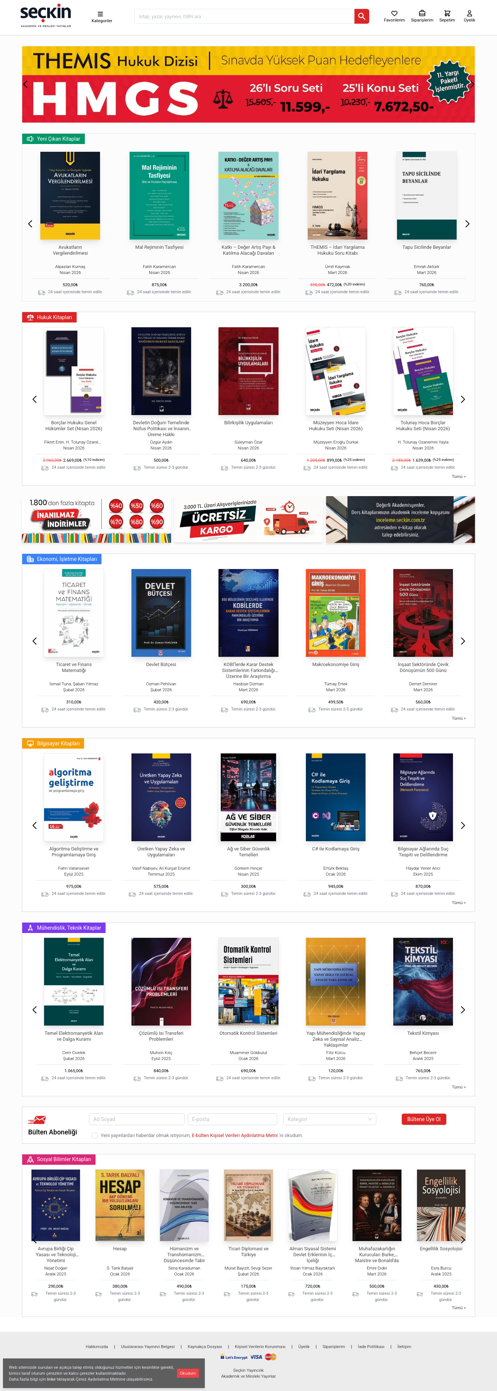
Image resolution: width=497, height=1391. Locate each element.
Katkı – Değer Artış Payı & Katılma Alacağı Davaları (248, 250)
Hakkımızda (97, 1346)
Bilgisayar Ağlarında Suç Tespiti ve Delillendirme (423, 851)
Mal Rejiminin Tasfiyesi (159, 247)
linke (51, 1379)
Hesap (120, 1248)
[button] (25, 84)
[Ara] (361, 16)
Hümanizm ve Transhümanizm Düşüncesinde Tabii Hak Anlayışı (184, 1257)
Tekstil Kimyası (423, 1033)
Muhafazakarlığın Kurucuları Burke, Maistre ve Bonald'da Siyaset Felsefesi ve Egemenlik (377, 1260)
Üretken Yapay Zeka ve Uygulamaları (161, 851)
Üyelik (304, 1346)
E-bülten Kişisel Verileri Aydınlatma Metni (235, 1135)
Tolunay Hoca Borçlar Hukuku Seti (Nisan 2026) (423, 425)
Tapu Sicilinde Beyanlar (426, 247)
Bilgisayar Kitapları (53, 743)
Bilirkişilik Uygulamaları (248, 422)
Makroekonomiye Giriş (335, 664)
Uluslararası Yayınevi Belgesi (148, 1346)
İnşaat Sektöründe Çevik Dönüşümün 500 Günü (423, 667)
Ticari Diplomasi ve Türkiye (248, 1251)
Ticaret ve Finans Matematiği (74, 667)
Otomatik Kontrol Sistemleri (248, 1033)
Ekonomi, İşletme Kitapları (62, 559)
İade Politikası (371, 1346)
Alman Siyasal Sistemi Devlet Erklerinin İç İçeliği (312, 1254)
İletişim (404, 1346)
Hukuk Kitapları (49, 317)
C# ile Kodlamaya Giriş (336, 849)
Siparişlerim (334, 1346)
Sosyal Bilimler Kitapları (59, 1159)
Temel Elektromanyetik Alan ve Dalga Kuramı (73, 1036)
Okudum (188, 1373)
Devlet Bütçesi (161, 664)
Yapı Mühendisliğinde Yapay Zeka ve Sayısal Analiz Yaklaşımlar (335, 1039)
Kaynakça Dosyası (205, 1346)
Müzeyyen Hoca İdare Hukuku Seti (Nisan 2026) (336, 425)
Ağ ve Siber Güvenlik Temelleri (248, 851)
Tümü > (459, 476)
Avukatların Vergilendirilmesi (70, 250)
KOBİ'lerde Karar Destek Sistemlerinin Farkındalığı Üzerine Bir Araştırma (248, 670)
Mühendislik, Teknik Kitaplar (64, 928)
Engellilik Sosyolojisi (441, 1248)
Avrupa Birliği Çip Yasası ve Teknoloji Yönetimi (56, 1254)
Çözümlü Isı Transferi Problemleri (161, 1036)
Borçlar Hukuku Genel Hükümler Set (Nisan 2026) (74, 425)
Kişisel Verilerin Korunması (260, 1346)
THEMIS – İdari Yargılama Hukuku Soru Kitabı (337, 250)
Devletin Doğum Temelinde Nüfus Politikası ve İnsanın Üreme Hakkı (161, 428)
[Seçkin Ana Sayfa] (45, 15)
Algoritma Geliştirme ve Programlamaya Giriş (74, 851)
